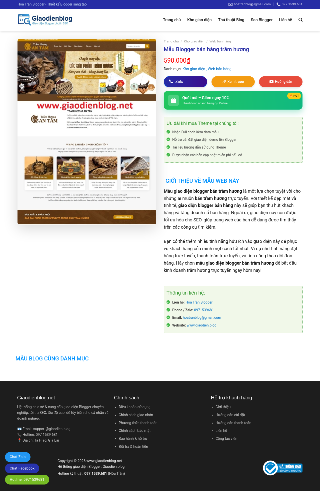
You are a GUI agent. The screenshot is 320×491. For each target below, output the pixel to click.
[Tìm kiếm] (300, 20)
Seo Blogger (261, 19)
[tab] (201, 178)
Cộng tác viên (226, 439)
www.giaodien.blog (201, 325)
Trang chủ (172, 19)
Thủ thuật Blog (231, 19)
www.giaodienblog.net (104, 461)
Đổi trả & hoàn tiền (133, 447)
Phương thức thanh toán (138, 423)
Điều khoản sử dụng (134, 407)
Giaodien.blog (113, 467)
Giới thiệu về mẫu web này (202, 181)
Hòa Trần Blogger (199, 302)
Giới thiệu (223, 407)
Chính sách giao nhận (136, 415)
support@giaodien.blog (51, 429)
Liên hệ (285, 19)
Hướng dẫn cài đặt (230, 415)
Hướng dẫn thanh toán (233, 423)
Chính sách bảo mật (134, 431)
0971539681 (204, 310)
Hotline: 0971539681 (27, 480)
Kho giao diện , (195, 69)
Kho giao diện (199, 19)
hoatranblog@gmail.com (202, 318)
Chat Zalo (18, 457)
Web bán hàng (220, 41)
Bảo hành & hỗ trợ (133, 439)
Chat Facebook (22, 468)
